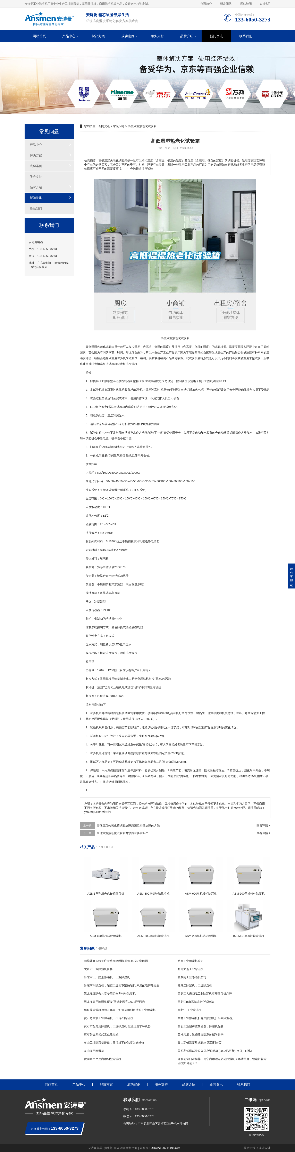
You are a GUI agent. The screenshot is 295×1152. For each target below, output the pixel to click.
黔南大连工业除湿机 (190, 969)
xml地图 (265, 3)
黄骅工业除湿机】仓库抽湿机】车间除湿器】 (206, 1018)
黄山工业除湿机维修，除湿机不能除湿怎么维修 (114, 1042)
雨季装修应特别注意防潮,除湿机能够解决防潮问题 (116, 960)
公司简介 (206, 3)
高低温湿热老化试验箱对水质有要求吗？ (122, 833)
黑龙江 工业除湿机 (189, 1010)
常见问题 (119, 126)
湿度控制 (121, 381)
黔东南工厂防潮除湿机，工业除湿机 (107, 977)
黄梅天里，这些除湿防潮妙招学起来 (201, 1034)
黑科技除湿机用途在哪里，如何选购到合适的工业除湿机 (120, 1010)
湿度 (177, 346)
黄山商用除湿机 (94, 1050)
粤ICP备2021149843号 (165, 1148)
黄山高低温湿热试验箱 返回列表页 (199, 1042)
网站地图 (246, 3)
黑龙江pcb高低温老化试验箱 (196, 1001)
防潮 (185, 776)
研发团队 (226, 3)
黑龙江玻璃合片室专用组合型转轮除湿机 (110, 993)
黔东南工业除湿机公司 (192, 977)
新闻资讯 (216, 36)
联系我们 (245, 36)
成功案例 (127, 36)
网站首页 (39, 36)
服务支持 (157, 36)
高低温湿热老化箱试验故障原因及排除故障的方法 (128, 825)
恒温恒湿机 (130, 364)
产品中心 (68, 36)
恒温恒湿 (103, 364)
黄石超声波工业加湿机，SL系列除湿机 (108, 1018)
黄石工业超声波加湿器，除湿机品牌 (201, 1026)
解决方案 (98, 36)
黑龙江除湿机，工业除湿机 (195, 985)
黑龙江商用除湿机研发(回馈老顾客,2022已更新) (114, 1001)
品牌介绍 (186, 36)
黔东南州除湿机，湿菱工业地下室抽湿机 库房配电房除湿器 (121, 985)
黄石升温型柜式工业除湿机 (101, 1034)
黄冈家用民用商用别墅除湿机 (102, 1059)
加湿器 (90, 584)
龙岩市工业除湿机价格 (98, 969)
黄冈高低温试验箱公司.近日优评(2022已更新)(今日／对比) (215, 1050)
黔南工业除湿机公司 (190, 960)
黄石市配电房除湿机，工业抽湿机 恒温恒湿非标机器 (117, 1026)
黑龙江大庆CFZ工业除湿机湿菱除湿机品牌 (205, 993)
